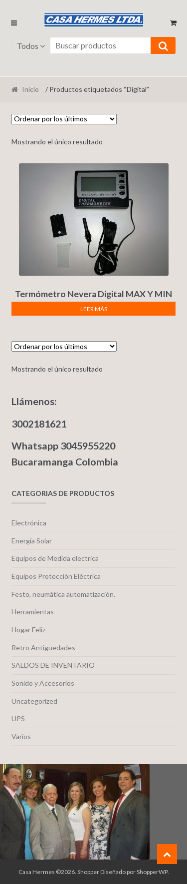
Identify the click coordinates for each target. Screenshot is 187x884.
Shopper (88, 872)
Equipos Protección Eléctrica (56, 576)
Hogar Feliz (28, 629)
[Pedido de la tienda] (64, 119)
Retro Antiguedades (43, 647)
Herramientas (32, 611)
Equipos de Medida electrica (55, 558)
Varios (21, 736)
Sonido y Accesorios (42, 683)
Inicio (30, 89)
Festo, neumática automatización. (63, 594)
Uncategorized (34, 701)
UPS (18, 718)
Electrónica (28, 522)
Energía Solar (31, 540)
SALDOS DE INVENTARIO (53, 665)
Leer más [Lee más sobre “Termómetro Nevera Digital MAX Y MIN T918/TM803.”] (93, 309)
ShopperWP (152, 872)
